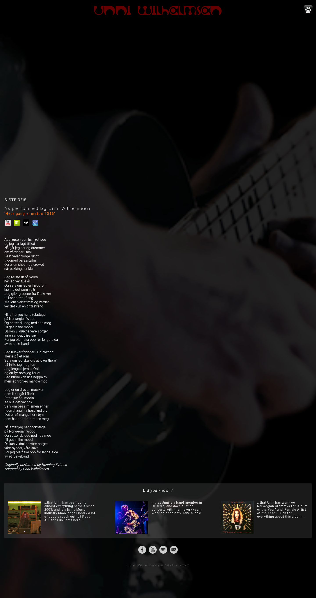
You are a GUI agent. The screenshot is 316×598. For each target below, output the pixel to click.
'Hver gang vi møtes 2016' (29, 214)
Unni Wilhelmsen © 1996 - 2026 (158, 565)
